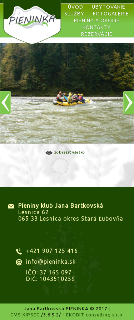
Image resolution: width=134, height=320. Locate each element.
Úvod (75, 7)
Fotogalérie (111, 14)
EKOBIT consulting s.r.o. (95, 314)
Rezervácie (97, 34)
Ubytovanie (108, 7)
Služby (74, 14)
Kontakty (97, 27)
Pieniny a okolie (97, 20)
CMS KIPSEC (25, 314)
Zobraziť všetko (69, 152)
